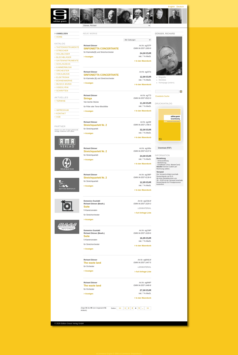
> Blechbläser (62, 57)
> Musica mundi (63, 84)
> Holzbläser (62, 54)
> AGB (57, 117)
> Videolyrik (61, 87)
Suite (87, 206)
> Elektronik (61, 77)
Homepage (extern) (166, 83)
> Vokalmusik (62, 74)
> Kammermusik (63, 67)
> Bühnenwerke (63, 81)
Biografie (162, 77)
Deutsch (180, 6)
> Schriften (61, 91)
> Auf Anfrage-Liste (142, 213)
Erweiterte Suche (162, 96)
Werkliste (162, 80)
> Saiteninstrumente (66, 61)
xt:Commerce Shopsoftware (130, 354)
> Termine (60, 101)
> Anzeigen (88, 57)
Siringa (88, 98)
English (171, 6)
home (60, 16)
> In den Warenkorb (142, 61)
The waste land (92, 262)
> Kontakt (60, 114)
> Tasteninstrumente (66, 47)
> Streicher (61, 51)
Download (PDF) (165, 148)
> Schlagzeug (62, 64)
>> (148, 308)
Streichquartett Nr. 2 (95, 125)
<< (120, 308)
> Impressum (61, 110)
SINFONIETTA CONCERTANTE (101, 48)
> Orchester (61, 71)
